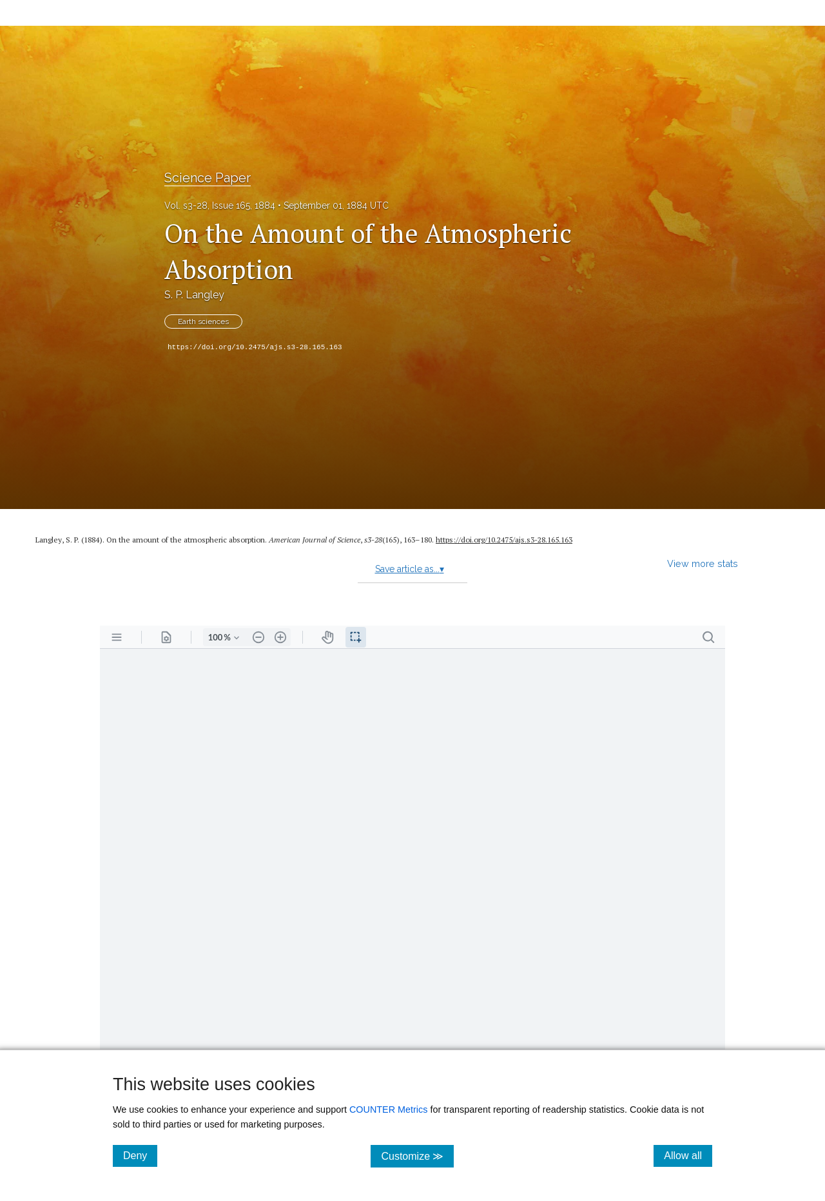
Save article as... (409, 569)
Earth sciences (203, 321)
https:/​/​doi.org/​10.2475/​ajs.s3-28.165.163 (504, 539)
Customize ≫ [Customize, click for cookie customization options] (417, 1155)
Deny (140, 1155)
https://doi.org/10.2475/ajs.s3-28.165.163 (255, 347)
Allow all (688, 1155)
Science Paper (207, 178)
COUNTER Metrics (388, 1109)
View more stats (702, 563)
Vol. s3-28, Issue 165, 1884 (219, 205)
